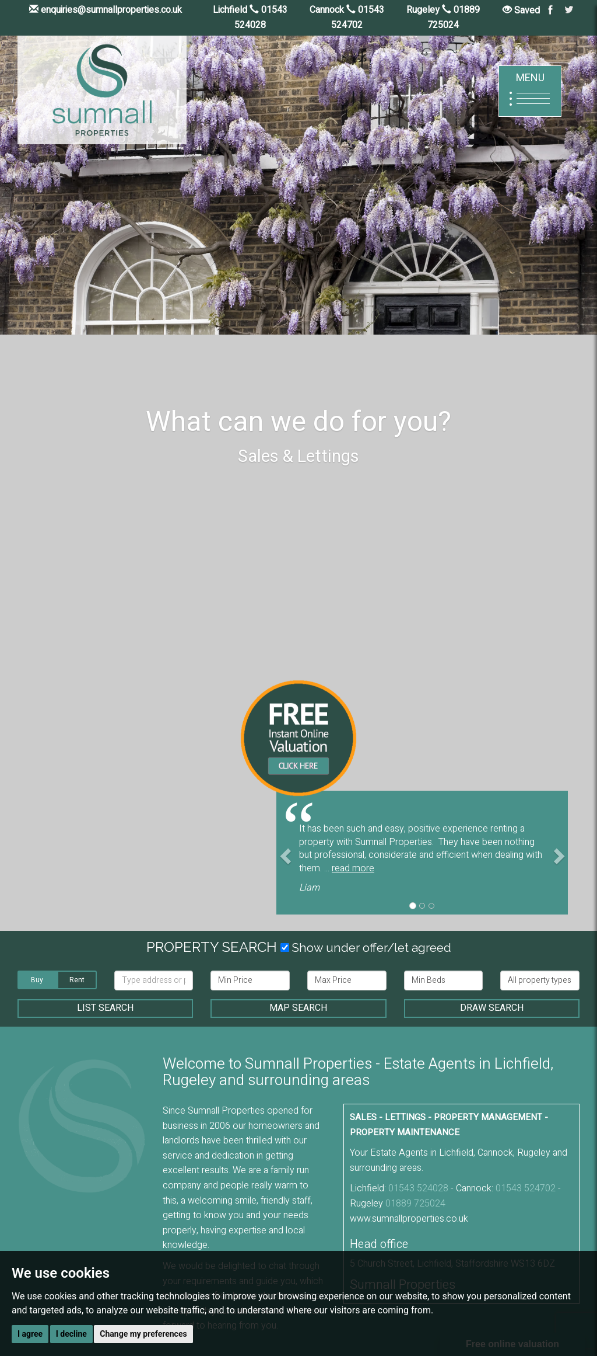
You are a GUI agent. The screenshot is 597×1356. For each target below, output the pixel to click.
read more (353, 868)
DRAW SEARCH (492, 1008)
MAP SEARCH (298, 1008)
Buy (37, 980)
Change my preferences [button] (143, 1333)
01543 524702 (526, 1188)
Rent (77, 980)
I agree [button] (30, 1333)
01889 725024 (415, 1204)
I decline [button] (71, 1333)
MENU (530, 91)
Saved (521, 11)
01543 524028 (418, 1188)
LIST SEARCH (105, 1008)
